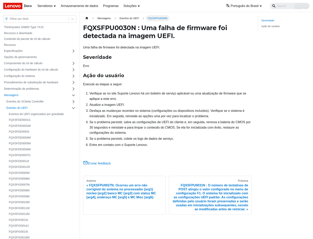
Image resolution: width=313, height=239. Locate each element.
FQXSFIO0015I (18, 231)
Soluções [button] (130, 6)
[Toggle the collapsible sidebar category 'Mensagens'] (73, 95)
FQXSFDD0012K (19, 166)
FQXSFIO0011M (19, 208)
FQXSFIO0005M (19, 172)
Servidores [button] (44, 6)
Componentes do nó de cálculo (23, 63)
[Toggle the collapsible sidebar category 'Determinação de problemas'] (73, 89)
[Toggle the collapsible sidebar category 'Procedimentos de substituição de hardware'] (73, 82)
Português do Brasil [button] (242, 6)
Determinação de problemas (21, 88)
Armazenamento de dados (79, 6)
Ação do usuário (270, 26)
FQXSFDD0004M (20, 137)
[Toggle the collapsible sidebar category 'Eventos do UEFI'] (73, 108)
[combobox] (10, 19)
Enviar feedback (97, 163)
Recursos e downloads (18, 33)
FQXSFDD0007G (20, 155)
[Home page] (87, 18)
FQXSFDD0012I (19, 161)
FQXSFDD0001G (20, 119)
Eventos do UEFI (17, 107)
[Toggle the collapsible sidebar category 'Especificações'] (73, 51)
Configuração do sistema (19, 76)
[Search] (290, 6)
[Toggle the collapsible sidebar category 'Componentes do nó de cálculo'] (73, 63)
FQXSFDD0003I (19, 131)
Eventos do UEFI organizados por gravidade (36, 114)
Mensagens (11, 95)
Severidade (267, 20)
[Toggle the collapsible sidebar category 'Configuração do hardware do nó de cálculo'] (73, 70)
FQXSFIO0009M (19, 196)
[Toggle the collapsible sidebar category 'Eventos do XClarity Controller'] (73, 101)
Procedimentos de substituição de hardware (31, 82)
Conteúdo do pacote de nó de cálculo (27, 38)
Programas (111, 6)
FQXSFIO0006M (19, 178)
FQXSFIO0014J (19, 225)
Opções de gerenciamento (20, 57)
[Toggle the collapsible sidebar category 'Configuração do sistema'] (73, 76)
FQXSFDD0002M (20, 125)
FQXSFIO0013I (18, 219)
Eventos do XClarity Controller (25, 101)
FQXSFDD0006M (20, 149)
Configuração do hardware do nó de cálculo (31, 69)
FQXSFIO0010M (19, 202)
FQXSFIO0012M (19, 213)
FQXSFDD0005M (20, 143)
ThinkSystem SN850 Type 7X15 (24, 27)
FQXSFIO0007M (19, 184)
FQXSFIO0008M (19, 190)
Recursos (10, 44)
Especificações (13, 50)
